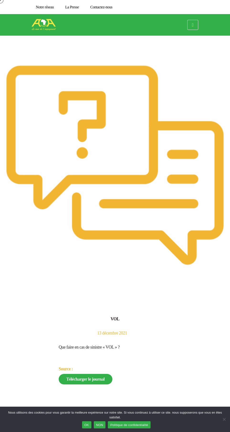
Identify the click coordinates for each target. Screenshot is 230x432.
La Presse (72, 7)
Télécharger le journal (85, 379)
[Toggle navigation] (192, 25)
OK (86, 425)
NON (99, 425)
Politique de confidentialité (129, 425)
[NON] (224, 419)
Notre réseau (45, 7)
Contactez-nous (101, 7)
